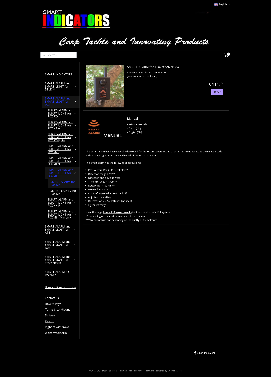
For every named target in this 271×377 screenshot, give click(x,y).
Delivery (50, 315)
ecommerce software (144, 370)
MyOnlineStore (175, 370)
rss (130, 370)
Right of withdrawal (57, 327)
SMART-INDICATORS (58, 74)
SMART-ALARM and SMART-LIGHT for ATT (61, 229)
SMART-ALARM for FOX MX (62, 183)
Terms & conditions (57, 309)
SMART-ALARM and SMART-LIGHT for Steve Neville (61, 260)
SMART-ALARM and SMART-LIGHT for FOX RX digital (62, 137)
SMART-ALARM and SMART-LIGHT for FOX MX (62, 173)
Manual (132, 119)
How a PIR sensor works (60, 287)
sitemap (123, 370)
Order (217, 92)
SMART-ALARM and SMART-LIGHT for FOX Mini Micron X (62, 214)
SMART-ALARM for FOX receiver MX (153, 67)
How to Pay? (53, 304)
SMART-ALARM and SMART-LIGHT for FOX (61, 101)
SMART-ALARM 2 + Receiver (57, 273)
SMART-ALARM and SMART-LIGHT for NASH (61, 245)
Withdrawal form (56, 333)
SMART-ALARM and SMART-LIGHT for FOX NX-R (62, 202)
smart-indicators (204, 353)
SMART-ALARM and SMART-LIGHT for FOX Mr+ (62, 149)
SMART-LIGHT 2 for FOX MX (63, 192)
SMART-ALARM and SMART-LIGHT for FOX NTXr (62, 125)
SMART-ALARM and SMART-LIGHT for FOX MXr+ (62, 161)
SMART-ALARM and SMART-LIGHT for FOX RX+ (62, 113)
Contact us (52, 298)
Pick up (49, 321)
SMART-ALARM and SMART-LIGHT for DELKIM (61, 86)
